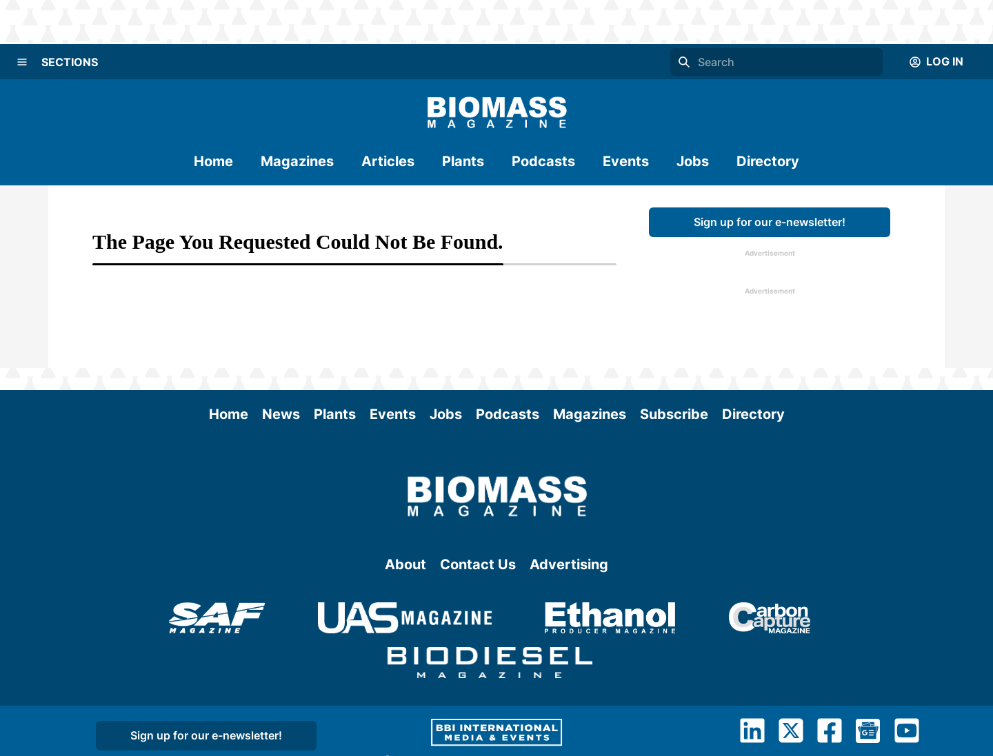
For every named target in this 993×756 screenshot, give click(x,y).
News (281, 414)
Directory (767, 161)
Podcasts (543, 161)
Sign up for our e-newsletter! (769, 222)
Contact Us (478, 564)
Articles (387, 161)
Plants (463, 161)
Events (626, 161)
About (405, 564)
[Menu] (22, 62)
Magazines (297, 161)
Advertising (569, 564)
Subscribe (674, 414)
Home (213, 161)
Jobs (692, 161)
